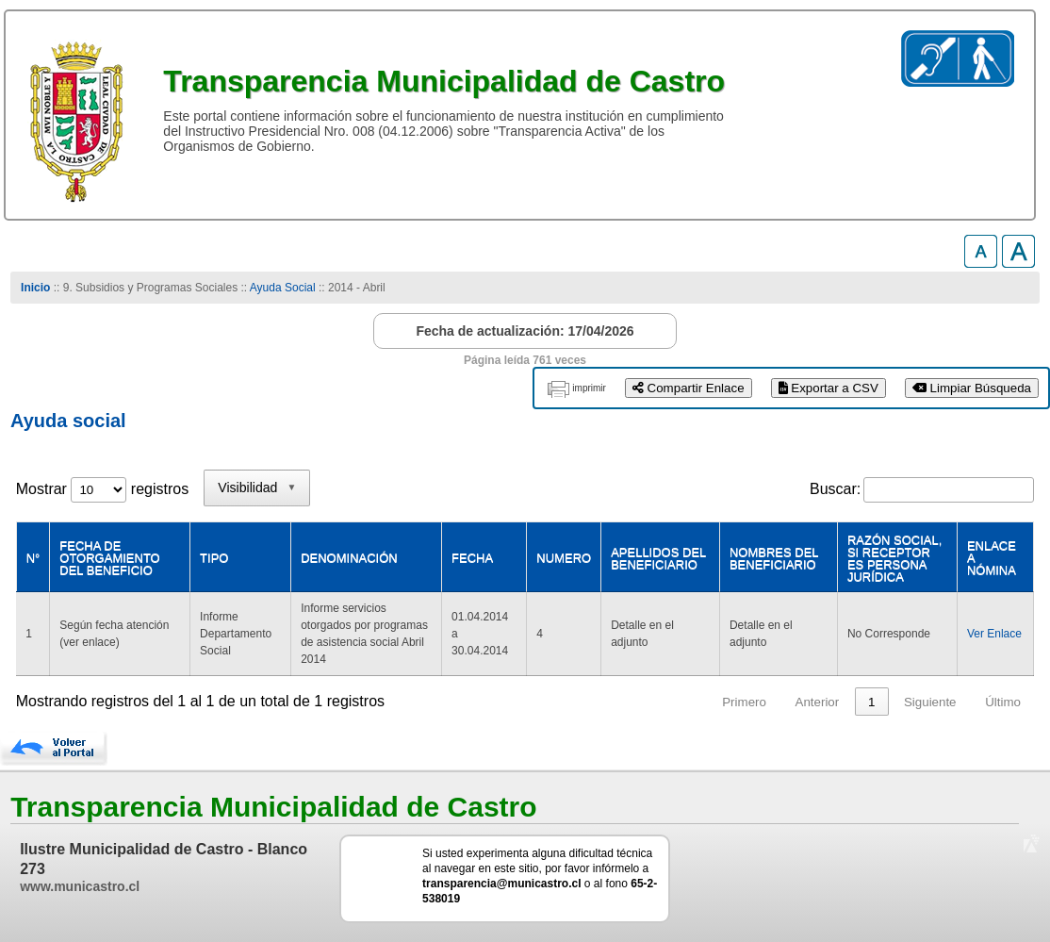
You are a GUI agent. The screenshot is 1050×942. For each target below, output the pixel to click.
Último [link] (1003, 702)
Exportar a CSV (828, 388)
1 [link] (871, 702)
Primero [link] (744, 702)
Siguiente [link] (930, 702)
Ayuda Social (284, 287)
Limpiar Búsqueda (971, 388)
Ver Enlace (994, 633)
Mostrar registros (102, 489)
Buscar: (835, 489)
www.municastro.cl (79, 886)
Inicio (35, 287)
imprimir (589, 388)
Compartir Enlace (688, 388)
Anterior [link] (818, 702)
